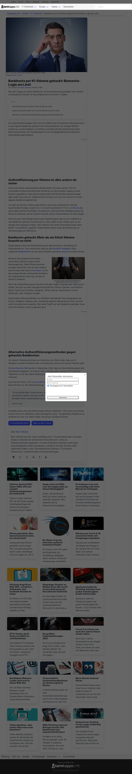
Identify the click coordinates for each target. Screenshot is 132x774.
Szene (54, 6)
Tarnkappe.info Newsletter (61, 386)
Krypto (42, 6)
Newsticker (68, 6)
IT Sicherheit (27, 6)
